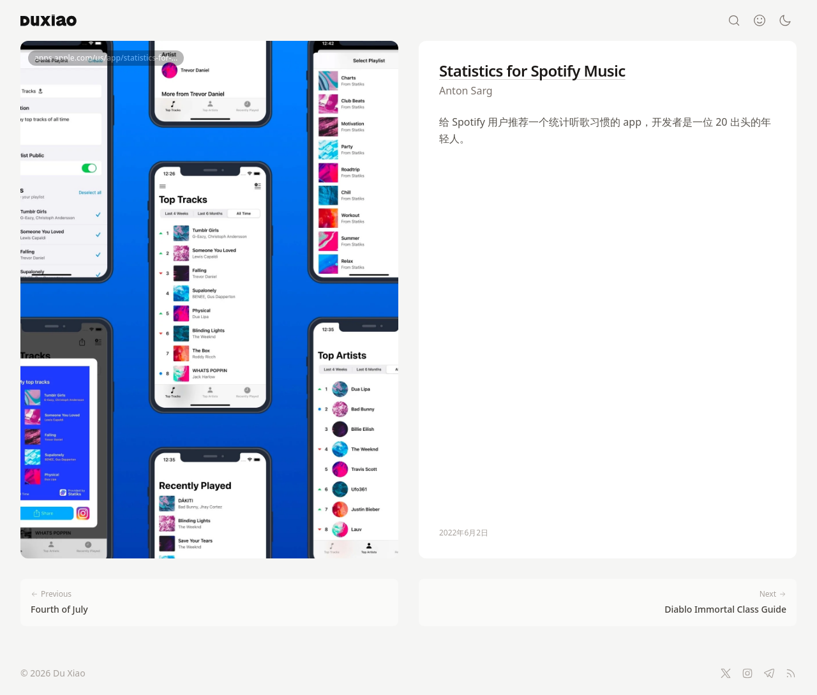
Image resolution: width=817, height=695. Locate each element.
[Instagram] (747, 673)
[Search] (734, 20)
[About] (759, 20)
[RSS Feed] (791, 673)
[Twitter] (725, 673)
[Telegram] (769, 673)
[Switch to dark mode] (785, 20)
